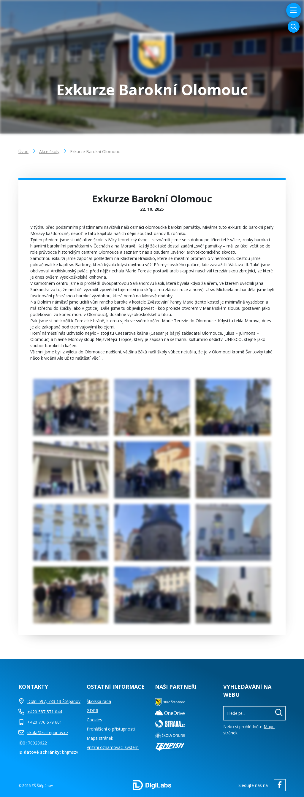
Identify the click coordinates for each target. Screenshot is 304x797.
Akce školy (49, 151)
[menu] (293, 10)
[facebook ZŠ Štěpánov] (278, 785)
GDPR (92, 710)
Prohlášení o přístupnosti (111, 729)
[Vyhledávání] (294, 27)
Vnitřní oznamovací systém (113, 747)
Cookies (94, 720)
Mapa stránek (100, 738)
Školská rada (99, 701)
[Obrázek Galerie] (70, 407)
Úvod (23, 151)
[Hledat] (279, 713)
